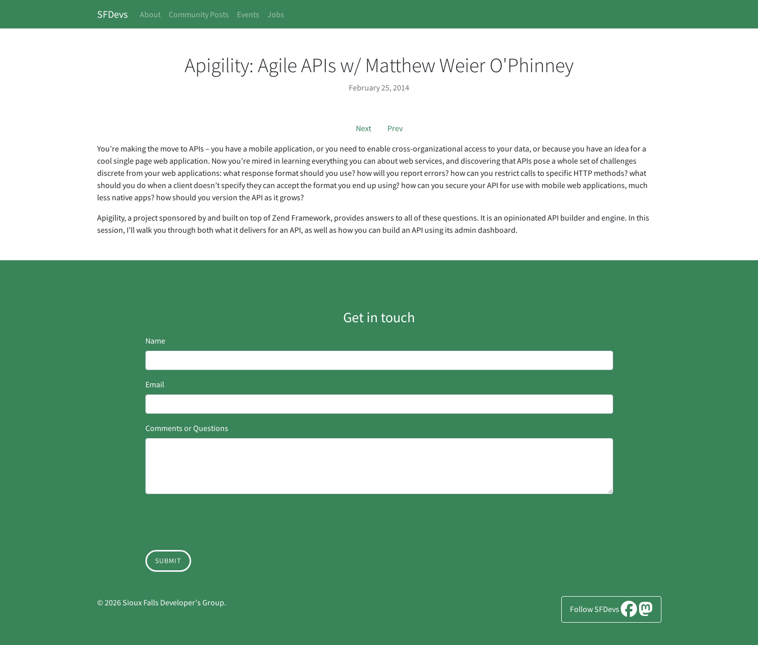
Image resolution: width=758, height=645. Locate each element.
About (150, 14)
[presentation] (222, 522)
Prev (395, 128)
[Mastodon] (646, 612)
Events (248, 14)
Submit (168, 560)
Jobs (275, 14)
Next (363, 128)
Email (154, 384)
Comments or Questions (186, 428)
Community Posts (199, 14)
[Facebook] (629, 612)
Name (155, 340)
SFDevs (112, 14)
